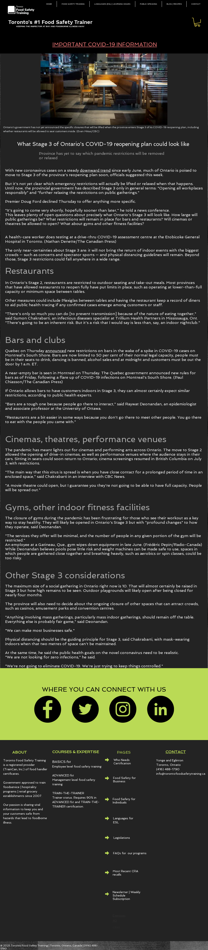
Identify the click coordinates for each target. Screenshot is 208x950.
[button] (197, 22)
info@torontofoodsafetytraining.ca (180, 773)
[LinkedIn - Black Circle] (160, 709)
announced (55, 350)
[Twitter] (85, 709)
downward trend (95, 170)
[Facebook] (47, 709)
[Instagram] (122, 709)
